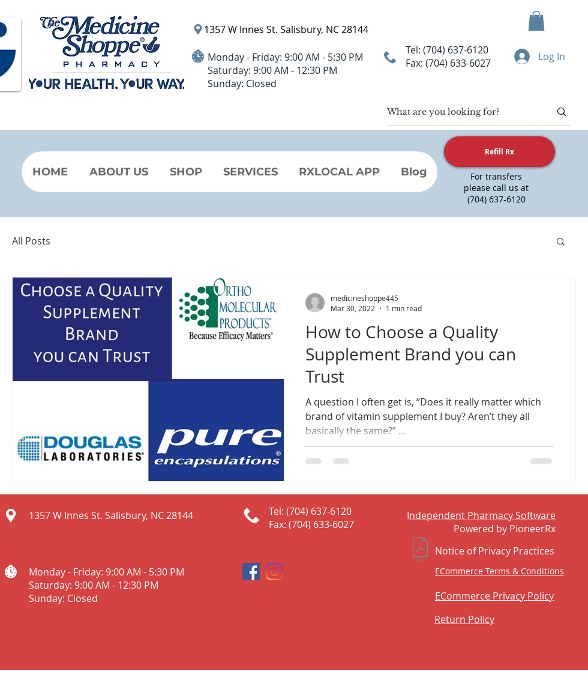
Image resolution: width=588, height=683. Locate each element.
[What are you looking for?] (459, 112)
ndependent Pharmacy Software (482, 515)
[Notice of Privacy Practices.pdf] (420, 551)
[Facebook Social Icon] (251, 571)
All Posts (31, 240)
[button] (536, 21)
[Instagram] (274, 571)
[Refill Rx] (499, 151)
